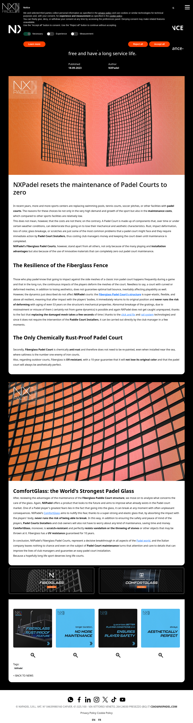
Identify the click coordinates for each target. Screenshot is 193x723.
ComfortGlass (52, 513)
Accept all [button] (159, 44)
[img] (11, 8)
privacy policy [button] (105, 13)
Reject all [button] (138, 44)
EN (93, 720)
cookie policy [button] (116, 16)
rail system (147, 314)
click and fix (128, 314)
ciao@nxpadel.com (164, 706)
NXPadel (18, 668)
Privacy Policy (88, 713)
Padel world (144, 540)
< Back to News (23, 675)
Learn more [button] (34, 44)
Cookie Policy (105, 713)
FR (99, 720)
